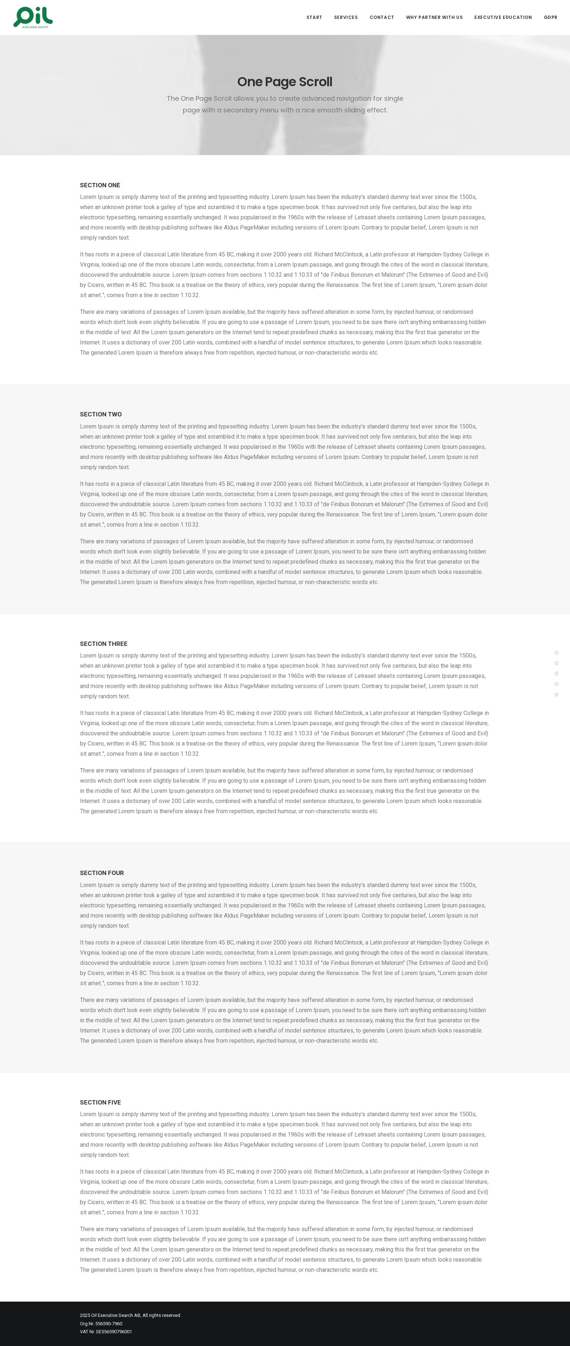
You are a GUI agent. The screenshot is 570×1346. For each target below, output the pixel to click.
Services (346, 17)
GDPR (551, 17)
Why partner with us (434, 17)
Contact (382, 17)
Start (314, 17)
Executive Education (503, 17)
